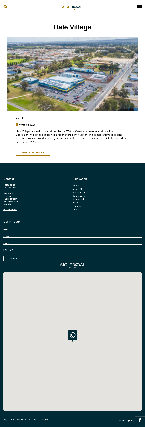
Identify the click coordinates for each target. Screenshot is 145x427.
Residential (79, 192)
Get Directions (10, 209)
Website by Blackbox (41, 420)
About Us (77, 189)
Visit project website (33, 152)
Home (75, 185)
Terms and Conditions (24, 420)
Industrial (78, 199)
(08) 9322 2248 (10, 187)
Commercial (79, 196)
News (75, 209)
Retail (75, 202)
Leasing (77, 206)
